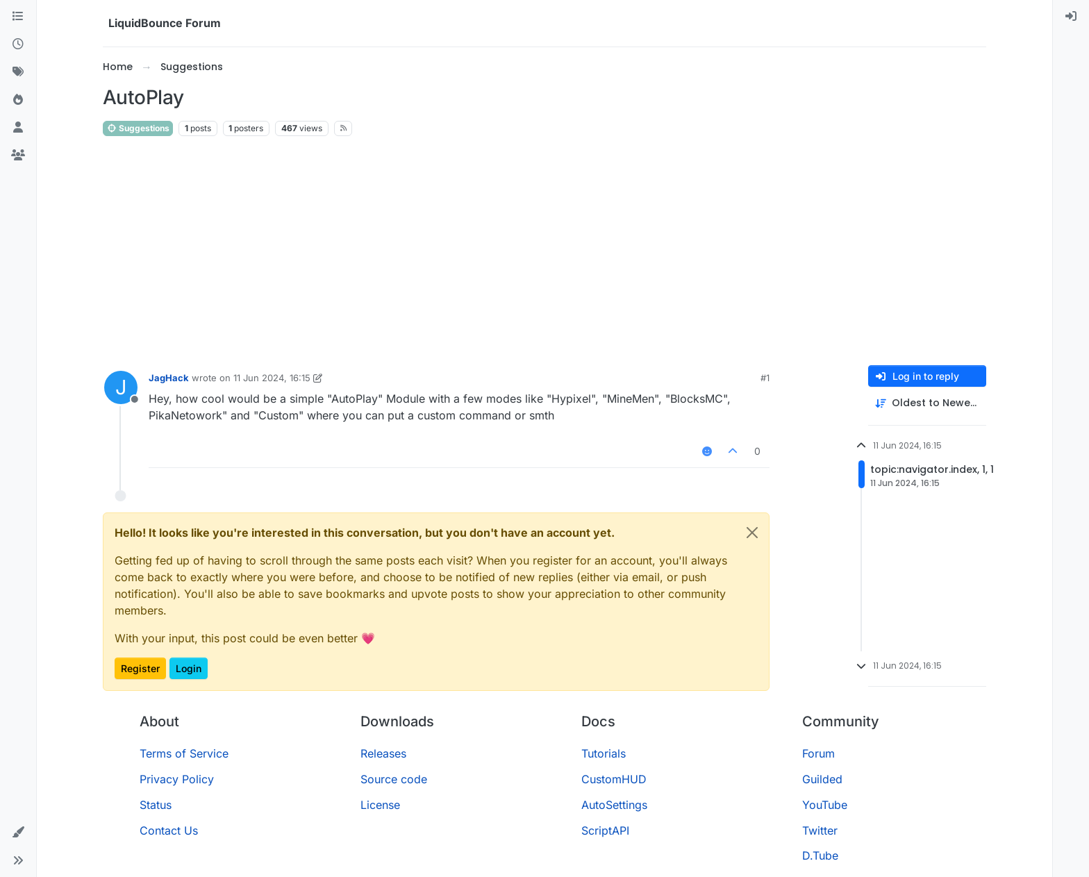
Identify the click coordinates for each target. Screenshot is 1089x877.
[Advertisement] (544, 251)
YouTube (824, 805)
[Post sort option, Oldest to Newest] (927, 403)
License (380, 805)
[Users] (18, 128)
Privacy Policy (177, 779)
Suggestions (137, 128)
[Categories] (18, 17)
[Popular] (18, 100)
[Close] (752, 532)
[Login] (1070, 17)
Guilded (822, 779)
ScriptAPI (605, 830)
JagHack (169, 377)
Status (156, 805)
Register (140, 668)
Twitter (820, 830)
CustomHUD (614, 779)
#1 (765, 377)
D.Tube (820, 855)
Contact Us (169, 830)
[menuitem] (1070, 17)
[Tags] (18, 72)
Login (188, 668)
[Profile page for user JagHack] (121, 387)
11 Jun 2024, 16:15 (271, 377)
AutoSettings (614, 805)
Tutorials (603, 753)
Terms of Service (184, 753)
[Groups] (18, 155)
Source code (393, 779)
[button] (18, 832)
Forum (818, 753)
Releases (383, 753)
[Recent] (18, 44)
